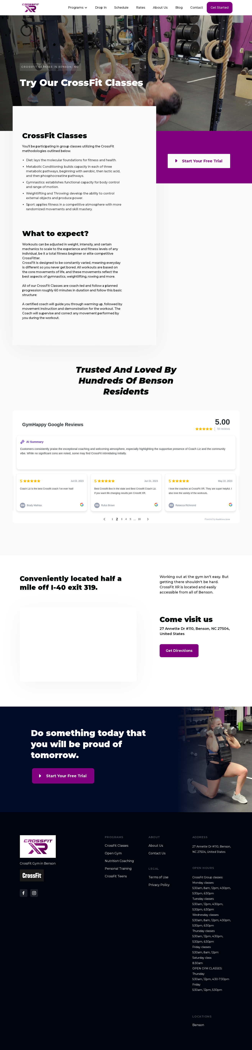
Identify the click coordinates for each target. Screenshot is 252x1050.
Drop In (101, 7)
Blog (179, 7)
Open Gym (113, 853)
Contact (196, 7)
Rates (140, 7)
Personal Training (118, 868)
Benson (198, 1025)
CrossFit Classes (116, 845)
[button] (77, 7)
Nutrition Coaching (119, 861)
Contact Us (157, 853)
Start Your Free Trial (66, 776)
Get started (220, 7)
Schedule (121, 7)
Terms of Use (158, 877)
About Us (160, 7)
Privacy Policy (159, 885)
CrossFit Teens (116, 876)
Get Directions (179, 651)
